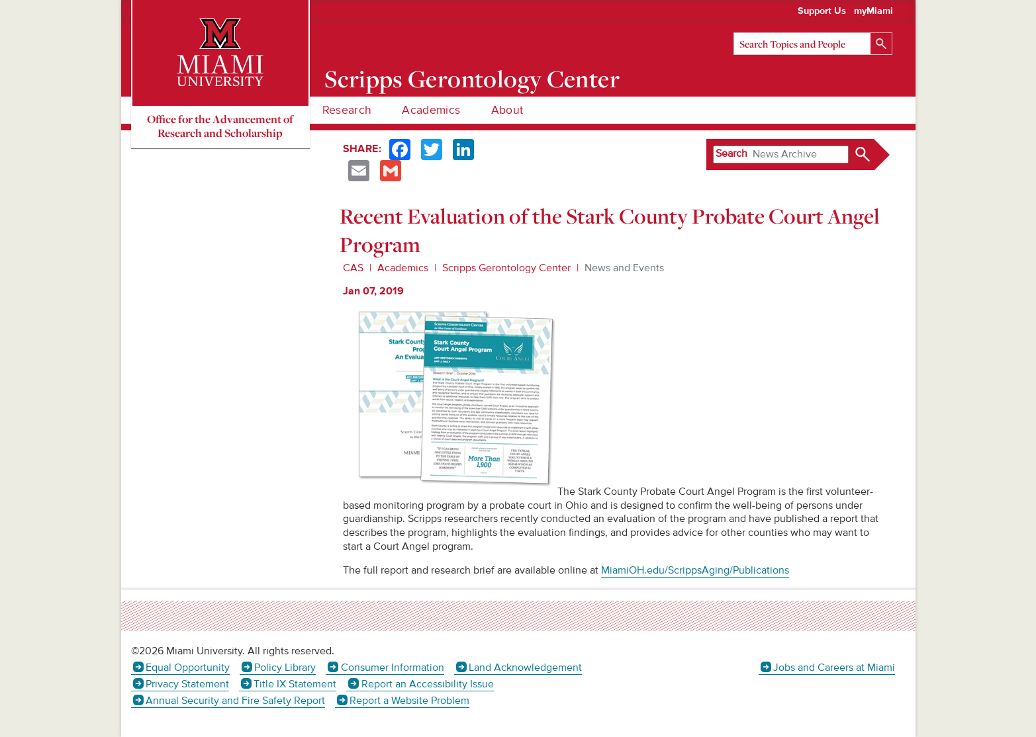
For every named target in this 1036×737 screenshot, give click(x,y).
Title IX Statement (295, 684)
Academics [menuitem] (431, 110)
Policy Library (285, 667)
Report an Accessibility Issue (427, 684)
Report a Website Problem (409, 700)
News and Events (624, 268)
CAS (353, 268)
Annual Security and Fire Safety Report (235, 700)
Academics (402, 268)
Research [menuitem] (347, 110)
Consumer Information (392, 667)
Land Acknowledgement (525, 667)
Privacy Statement (187, 684)
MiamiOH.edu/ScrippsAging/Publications (695, 570)
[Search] (813, 43)
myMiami (873, 11)
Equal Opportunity (188, 667)
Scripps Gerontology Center (472, 79)
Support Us (822, 11)
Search (731, 153)
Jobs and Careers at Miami (834, 667)
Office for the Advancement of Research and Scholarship (220, 125)
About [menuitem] (507, 110)
